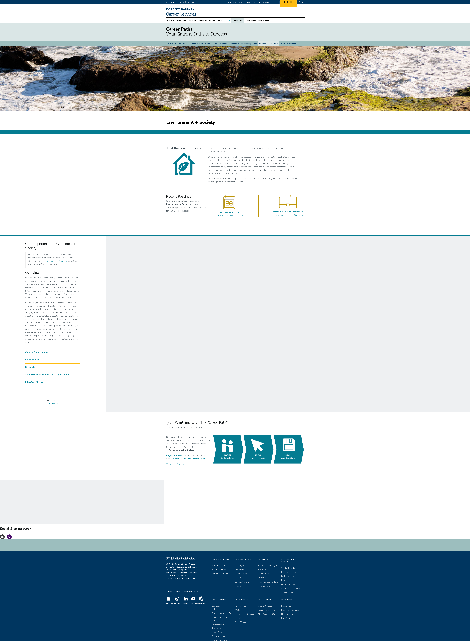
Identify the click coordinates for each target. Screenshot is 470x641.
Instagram (178, 605)
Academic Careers (266, 612)
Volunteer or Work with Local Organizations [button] (47, 376)
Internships (240, 571)
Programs (239, 588)
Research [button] (30, 369)
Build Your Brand (288, 620)
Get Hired (203, 20)
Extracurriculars (242, 583)
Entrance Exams (288, 574)
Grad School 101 (289, 569)
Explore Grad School (217, 20)
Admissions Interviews (291, 590)
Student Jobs (241, 575)
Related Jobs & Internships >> (287, 213)
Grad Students (264, 20)
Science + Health (174, 44)
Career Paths (238, 20)
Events (228, 2)
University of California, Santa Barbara (181, 2)
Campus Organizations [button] (36, 354)
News (241, 2)
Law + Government (288, 44)
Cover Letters (264, 575)
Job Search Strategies (268, 567)
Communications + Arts (222, 615)
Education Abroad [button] (34, 383)
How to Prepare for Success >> (229, 217)
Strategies (239, 567)
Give (234, 2)
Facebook (170, 605)
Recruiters (259, 2)
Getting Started (265, 607)
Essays (284, 582)
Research (239, 579)
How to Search (279, 217)
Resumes (262, 571)
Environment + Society (268, 44)
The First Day (264, 588)
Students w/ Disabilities (245, 616)
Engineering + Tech (249, 44)
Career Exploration (220, 575)
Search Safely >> (295, 217)
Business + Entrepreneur (193, 44)
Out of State (240, 624)
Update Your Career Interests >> (190, 460)
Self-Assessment (220, 567)
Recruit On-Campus (290, 612)
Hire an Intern (287, 616)
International (240, 607)
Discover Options (174, 20)
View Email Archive (175, 466)
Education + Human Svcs (229, 44)
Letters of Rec (287, 578)
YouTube (194, 605)
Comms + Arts (211, 44)
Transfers (239, 620)
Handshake (287, 2)
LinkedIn (186, 605)
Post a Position (288, 607)
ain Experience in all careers (54, 263)
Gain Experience (189, 20)
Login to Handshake (176, 457)
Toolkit (248, 2)
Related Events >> (229, 214)
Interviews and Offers (268, 583)
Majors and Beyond (220, 571)
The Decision (287, 594)
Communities (251, 20)
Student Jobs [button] (32, 361)
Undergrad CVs (288, 586)
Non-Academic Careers (268, 616)
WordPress (203, 605)
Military (238, 612)
